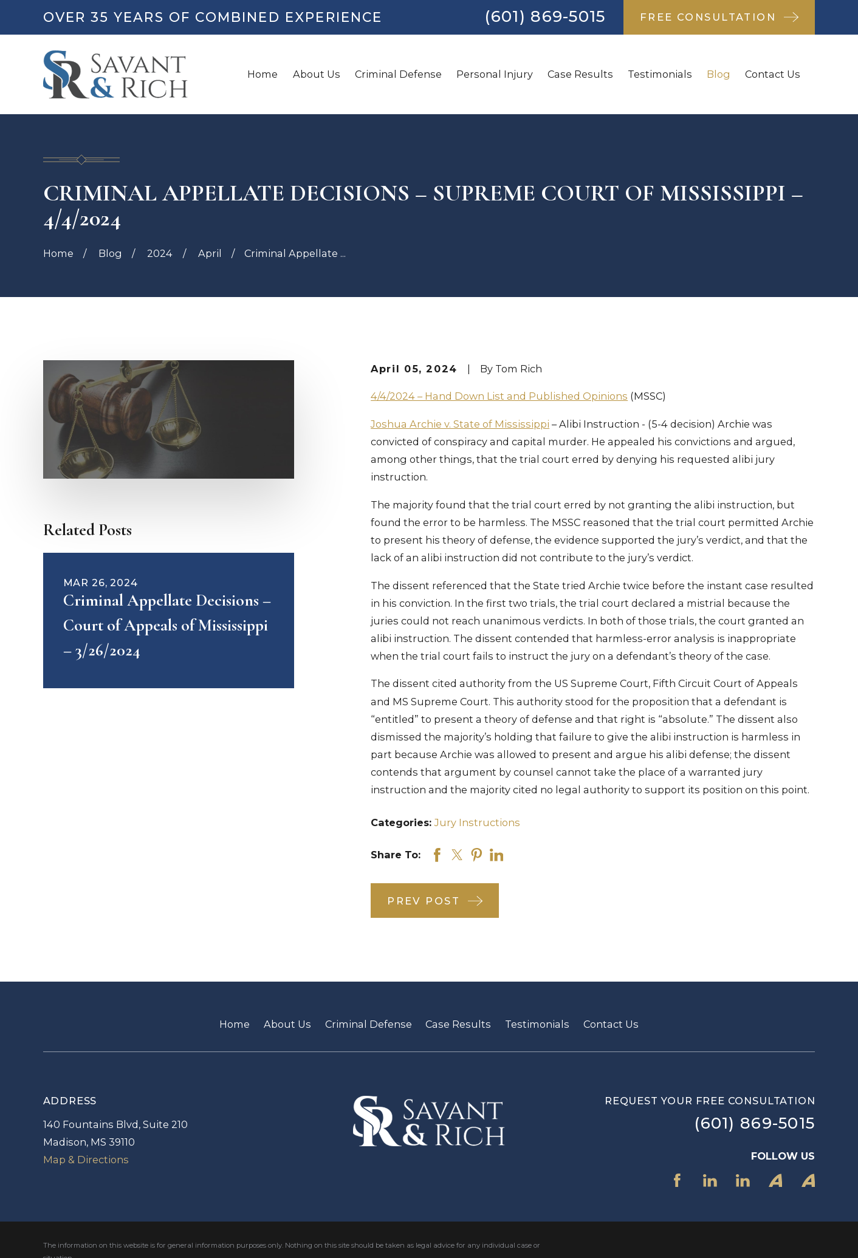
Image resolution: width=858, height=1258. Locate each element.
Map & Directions (86, 1160)
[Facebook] (677, 1181)
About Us (287, 1024)
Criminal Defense (368, 1024)
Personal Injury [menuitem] (494, 74)
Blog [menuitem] (718, 74)
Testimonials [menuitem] (660, 74)
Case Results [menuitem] (580, 74)
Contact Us (611, 1024)
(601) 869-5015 (545, 16)
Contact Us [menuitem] (772, 74)
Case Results (458, 1024)
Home (234, 1024)
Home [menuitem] (262, 74)
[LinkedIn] (710, 1181)
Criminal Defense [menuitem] (398, 74)
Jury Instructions (477, 822)
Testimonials (537, 1024)
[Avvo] (776, 1181)
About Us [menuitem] (316, 74)
